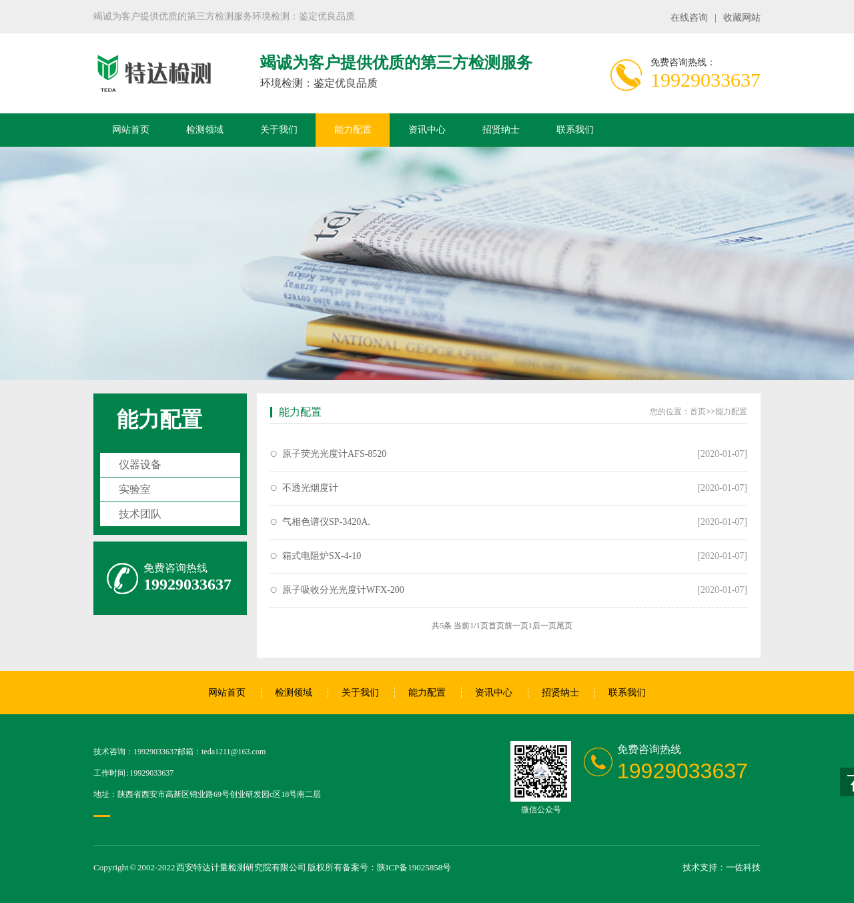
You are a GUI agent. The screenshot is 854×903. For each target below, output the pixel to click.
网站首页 (130, 130)
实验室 (135, 489)
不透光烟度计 (310, 488)
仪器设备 (140, 464)
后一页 (544, 625)
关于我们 (279, 130)
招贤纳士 (501, 130)
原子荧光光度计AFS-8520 (334, 454)
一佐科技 (743, 867)
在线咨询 (689, 18)
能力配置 (353, 130)
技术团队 (140, 514)
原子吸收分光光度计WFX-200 (343, 590)
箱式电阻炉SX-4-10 (321, 556)
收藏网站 (742, 18)
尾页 (564, 625)
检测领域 (205, 130)
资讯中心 (427, 130)
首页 (698, 411)
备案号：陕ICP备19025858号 (396, 867)
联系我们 (575, 130)
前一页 (516, 625)
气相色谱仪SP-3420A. (326, 522)
